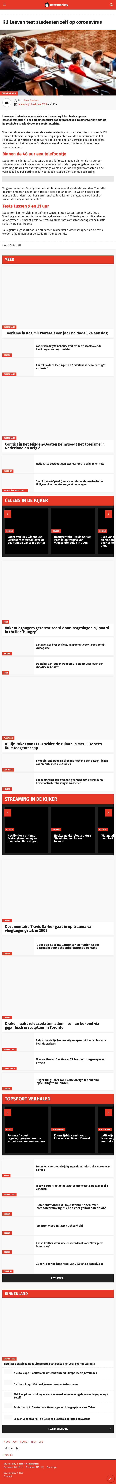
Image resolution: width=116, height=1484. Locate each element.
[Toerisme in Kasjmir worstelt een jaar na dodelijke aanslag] (58, 297)
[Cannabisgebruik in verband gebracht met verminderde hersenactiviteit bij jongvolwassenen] (18, 782)
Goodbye (52, 1467)
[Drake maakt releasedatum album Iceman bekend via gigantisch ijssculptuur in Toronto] (58, 988)
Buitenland (9, 327)
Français (8, 1454)
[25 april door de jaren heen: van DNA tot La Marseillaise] (18, 1264)
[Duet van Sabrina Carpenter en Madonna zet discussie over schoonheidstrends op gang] (18, 946)
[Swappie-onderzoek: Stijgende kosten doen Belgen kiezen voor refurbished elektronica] (18, 762)
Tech (33, 1441)
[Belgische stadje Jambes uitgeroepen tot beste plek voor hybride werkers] (18, 1042)
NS (7, 102)
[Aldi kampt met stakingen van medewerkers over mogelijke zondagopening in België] (8, 1394)
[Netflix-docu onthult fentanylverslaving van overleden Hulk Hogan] (26, 819)
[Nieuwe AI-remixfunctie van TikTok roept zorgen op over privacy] (18, 1061)
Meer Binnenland (80, 1429)
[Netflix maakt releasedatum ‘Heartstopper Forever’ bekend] (73, 819)
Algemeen (8, 738)
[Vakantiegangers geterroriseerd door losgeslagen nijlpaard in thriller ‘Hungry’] (58, 592)
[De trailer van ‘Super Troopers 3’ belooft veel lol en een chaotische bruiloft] (18, 666)
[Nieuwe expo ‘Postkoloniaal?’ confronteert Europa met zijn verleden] (18, 1187)
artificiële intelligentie (16, 490)
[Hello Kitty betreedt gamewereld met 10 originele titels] (18, 464)
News (6, 1175)
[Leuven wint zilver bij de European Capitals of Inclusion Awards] (8, 1417)
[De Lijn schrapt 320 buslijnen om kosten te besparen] (8, 1382)
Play (15, 1441)
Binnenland (9, 93)
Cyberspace (9, 1068)
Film (6, 622)
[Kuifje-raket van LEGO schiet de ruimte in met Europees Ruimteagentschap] (58, 708)
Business (8, 770)
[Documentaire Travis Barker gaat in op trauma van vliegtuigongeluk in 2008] (58, 891)
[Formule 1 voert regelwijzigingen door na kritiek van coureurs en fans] (18, 1168)
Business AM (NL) (13, 1467)
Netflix (56, 829)
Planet (24, 1441)
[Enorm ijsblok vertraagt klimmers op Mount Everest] (73, 1119)
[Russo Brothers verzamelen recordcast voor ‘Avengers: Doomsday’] (18, 1245)
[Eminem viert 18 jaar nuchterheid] (18, 1226)
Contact (8, 1476)
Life (41, 1441)
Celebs (7, 355)
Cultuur (8, 471)
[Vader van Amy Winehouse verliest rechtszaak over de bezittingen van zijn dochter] (18, 348)
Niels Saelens (31, 100)
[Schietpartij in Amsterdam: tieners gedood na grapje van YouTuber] (8, 1405)
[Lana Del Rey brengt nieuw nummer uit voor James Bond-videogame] (18, 646)
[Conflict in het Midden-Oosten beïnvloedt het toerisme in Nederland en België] (58, 408)
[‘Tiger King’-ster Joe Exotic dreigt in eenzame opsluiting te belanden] (18, 1081)
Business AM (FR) (34, 1467)
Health (7, 789)
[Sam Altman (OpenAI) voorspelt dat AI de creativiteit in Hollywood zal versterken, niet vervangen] (18, 483)
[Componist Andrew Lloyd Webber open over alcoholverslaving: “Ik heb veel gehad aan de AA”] (18, 1206)
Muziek (7, 653)
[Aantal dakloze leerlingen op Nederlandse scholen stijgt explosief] (18, 367)
